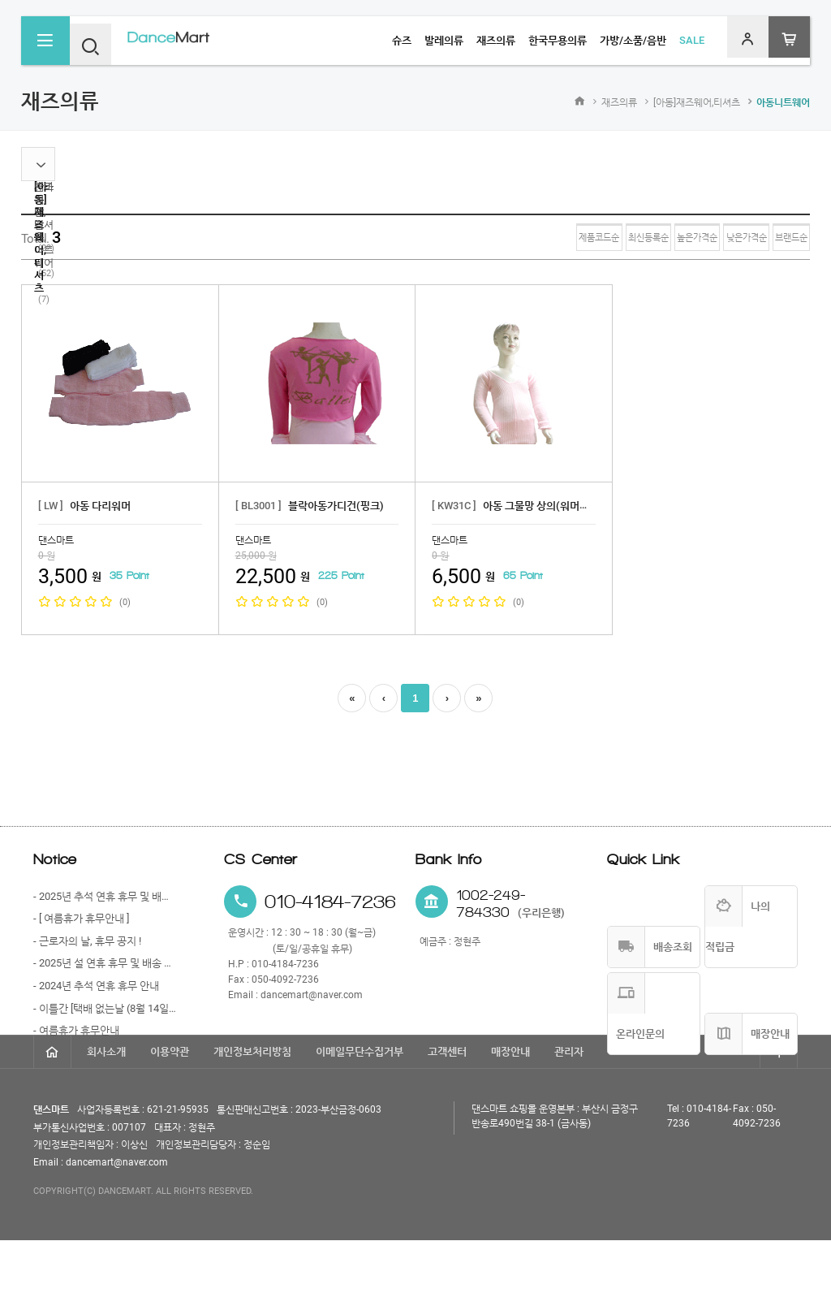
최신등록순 (533, 238)
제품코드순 (451, 238)
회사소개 (106, 1104)
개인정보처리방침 (252, 1104)
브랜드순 (775, 238)
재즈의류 (619, 102)
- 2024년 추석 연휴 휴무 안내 (96, 985)
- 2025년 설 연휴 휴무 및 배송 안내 (105, 963)
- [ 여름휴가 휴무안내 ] (81, 918)
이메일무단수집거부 (359, 1104)
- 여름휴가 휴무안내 (76, 1030)
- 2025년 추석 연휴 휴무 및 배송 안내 (105, 896)
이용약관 (169, 1104)
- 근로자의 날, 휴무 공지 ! (87, 941)
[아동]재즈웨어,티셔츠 (696, 102)
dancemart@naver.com (311, 995)
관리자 (568, 1104)
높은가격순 (615, 238)
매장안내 (510, 1104)
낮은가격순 (697, 238)
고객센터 (447, 1104)
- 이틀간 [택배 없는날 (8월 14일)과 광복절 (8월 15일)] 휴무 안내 (105, 1008)
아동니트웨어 (783, 102)
